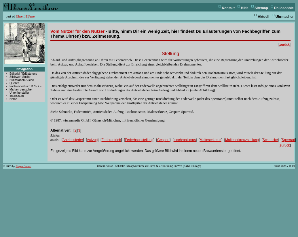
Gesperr (163, 140)
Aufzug (92, 140)
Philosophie (284, 8)
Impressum (17, 95)
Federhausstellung (139, 140)
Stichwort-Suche (20, 76)
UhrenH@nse (25, 16)
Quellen (14, 83)
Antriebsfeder (72, 140)
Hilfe (244, 8)
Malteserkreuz (210, 140)
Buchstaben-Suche (22, 80)
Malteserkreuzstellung (242, 140)
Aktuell (263, 17)
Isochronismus (185, 140)
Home (13, 99)
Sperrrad (288, 140)
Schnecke (270, 140)
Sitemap (261, 8)
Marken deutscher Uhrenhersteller (21, 91)
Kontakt (228, 8)
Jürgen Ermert (23, 166)
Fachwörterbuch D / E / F (25, 86)
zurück (284, 45)
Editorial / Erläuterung (23, 73)
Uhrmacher (285, 17)
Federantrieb (111, 140)
